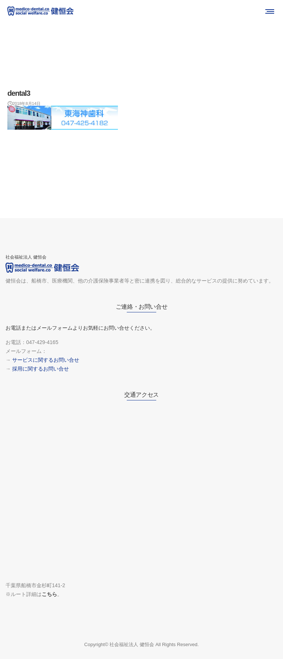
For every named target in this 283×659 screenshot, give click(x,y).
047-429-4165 (42, 342)
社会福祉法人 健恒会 (131, 644)
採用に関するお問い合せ (40, 369)
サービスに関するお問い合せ (45, 360)
